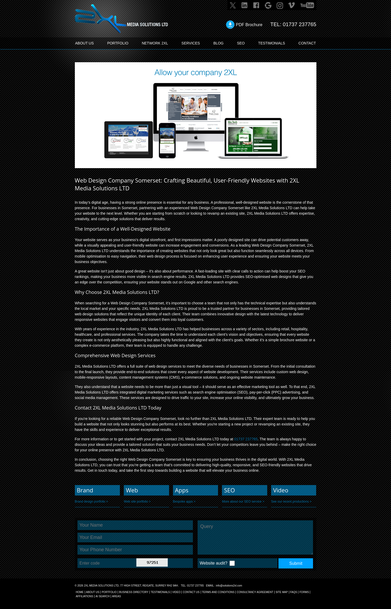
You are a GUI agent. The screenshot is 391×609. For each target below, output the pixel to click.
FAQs (293, 592)
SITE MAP (282, 592)
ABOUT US (84, 43)
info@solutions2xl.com (229, 585)
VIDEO (176, 592)
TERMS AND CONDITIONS (218, 592)
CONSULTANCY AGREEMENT (255, 592)
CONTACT (307, 43)
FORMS (304, 592)
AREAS (116, 596)
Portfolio (109, 592)
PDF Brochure (249, 24)
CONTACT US (191, 592)
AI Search (103, 596)
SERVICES (190, 43)
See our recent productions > (291, 501)
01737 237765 (299, 24)
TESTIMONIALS (271, 43)
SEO (241, 43)
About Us (92, 592)
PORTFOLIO (118, 43)
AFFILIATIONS (84, 596)
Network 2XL (155, 43)
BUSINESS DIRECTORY (133, 592)
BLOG (218, 43)
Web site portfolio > (137, 501)
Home (80, 592)
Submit (295, 563)
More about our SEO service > (243, 501)
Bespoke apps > (184, 501)
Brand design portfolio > (91, 501)
